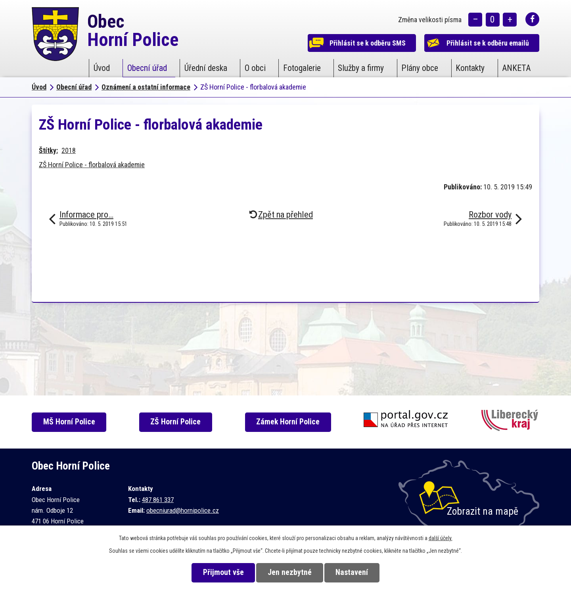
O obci (255, 68)
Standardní (493, 20)
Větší (510, 20)
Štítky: (48, 150)
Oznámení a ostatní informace (146, 87)
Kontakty (470, 68)
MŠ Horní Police (70, 421)
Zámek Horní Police (288, 421)
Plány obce (419, 68)
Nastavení (352, 572)
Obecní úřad (147, 68)
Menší (475, 20)
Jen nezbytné (290, 572)
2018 (68, 150)
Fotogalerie (302, 68)
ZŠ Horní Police (176, 421)
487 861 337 (158, 500)
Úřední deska (205, 68)
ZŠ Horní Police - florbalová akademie (92, 164)
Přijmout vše (222, 572)
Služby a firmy (361, 68)
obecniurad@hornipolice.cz (182, 510)
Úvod (102, 68)
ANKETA (516, 68)
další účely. (440, 538)
